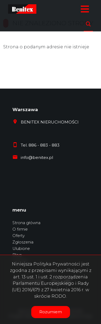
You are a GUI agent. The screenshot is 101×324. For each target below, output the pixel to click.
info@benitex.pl (37, 157)
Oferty (18, 235)
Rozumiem (50, 311)
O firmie (20, 229)
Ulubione (21, 248)
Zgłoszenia (22, 242)
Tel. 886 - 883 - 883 (40, 145)
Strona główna (26, 222)
